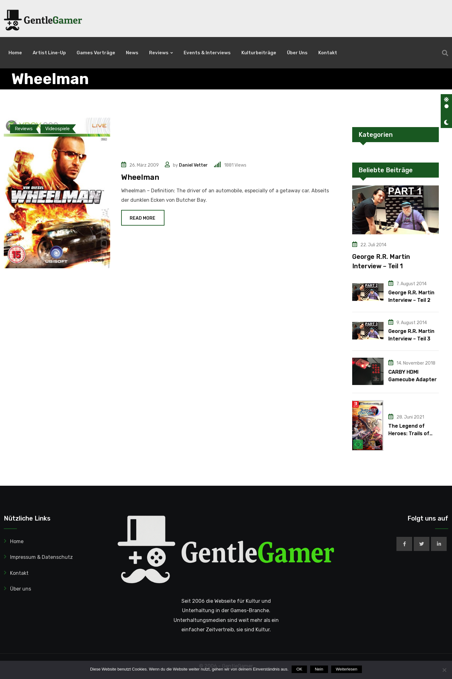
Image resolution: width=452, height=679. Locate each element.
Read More (143, 218)
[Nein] (444, 670)
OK (299, 669)
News (132, 53)
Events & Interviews (207, 53)
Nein (319, 669)
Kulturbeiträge (258, 53)
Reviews (159, 53)
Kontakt (327, 53)
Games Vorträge (96, 53)
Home (15, 53)
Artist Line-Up (49, 53)
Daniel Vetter (193, 165)
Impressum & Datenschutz (41, 557)
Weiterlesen (346, 669)
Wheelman (140, 177)
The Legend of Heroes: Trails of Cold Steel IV (408, 433)
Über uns (297, 53)
